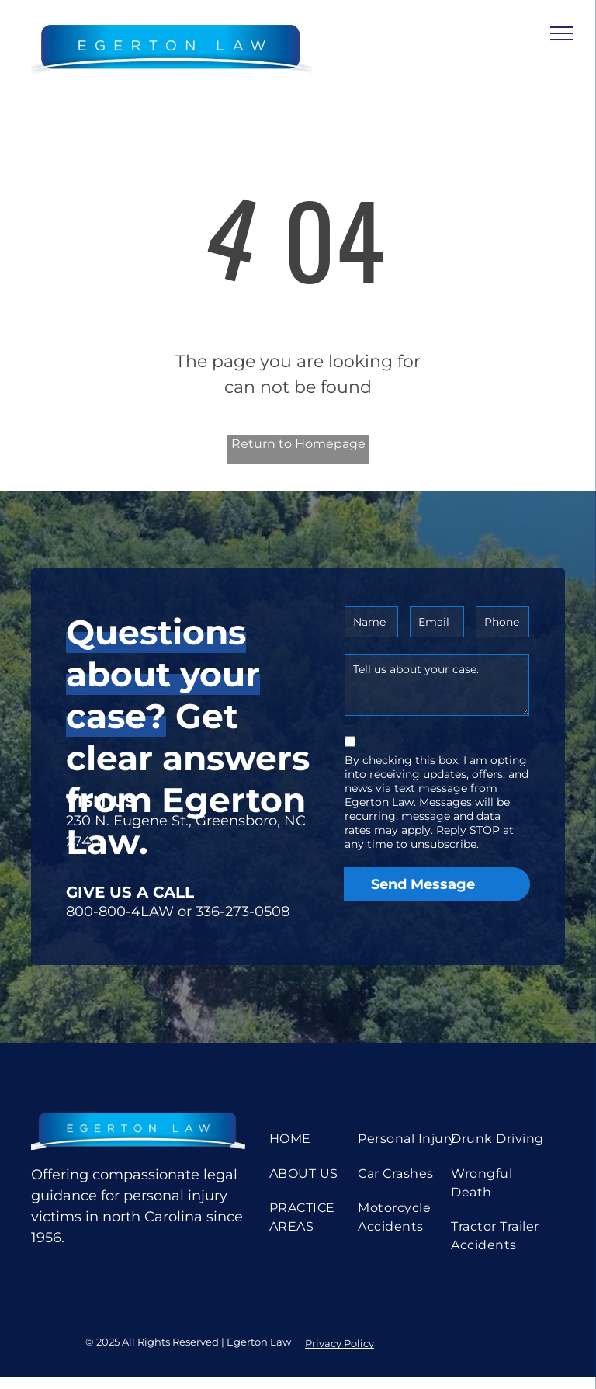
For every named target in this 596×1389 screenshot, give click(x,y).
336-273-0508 (242, 911)
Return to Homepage (298, 443)
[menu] (562, 33)
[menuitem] (320, 1139)
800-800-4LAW (120, 911)
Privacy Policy (339, 1343)
